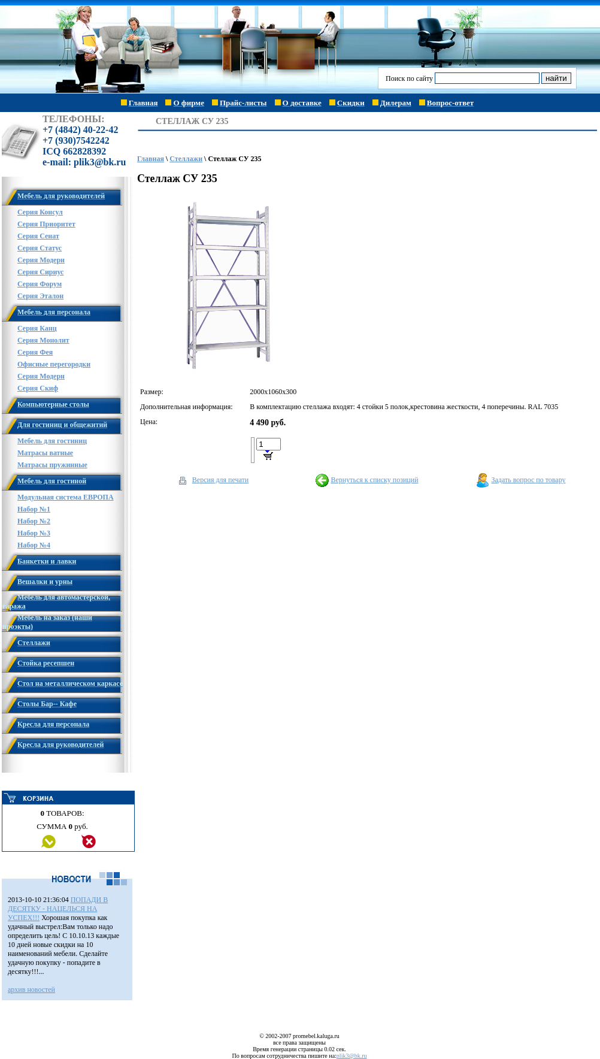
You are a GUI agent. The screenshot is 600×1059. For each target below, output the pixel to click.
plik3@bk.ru (352, 1055)
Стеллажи (185, 159)
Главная (150, 159)
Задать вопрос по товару (529, 480)
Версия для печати (220, 480)
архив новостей (31, 989)
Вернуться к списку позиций (374, 480)
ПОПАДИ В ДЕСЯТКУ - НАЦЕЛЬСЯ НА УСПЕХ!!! (58, 908)
